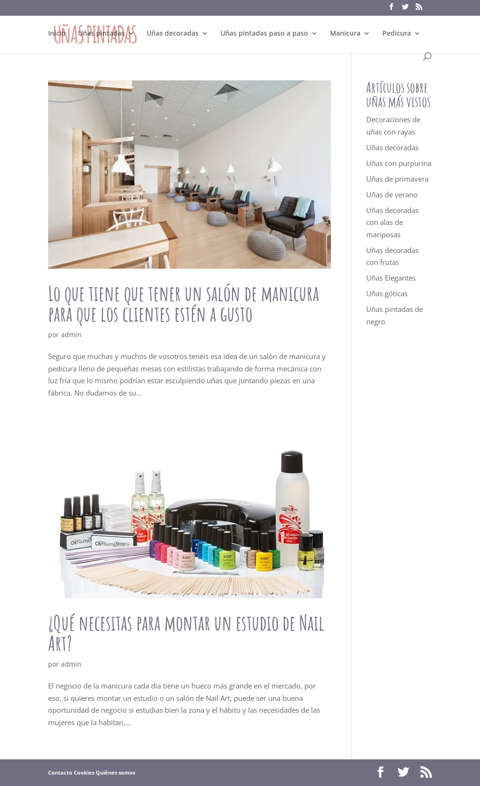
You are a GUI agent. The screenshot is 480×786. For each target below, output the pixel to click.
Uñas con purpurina (398, 163)
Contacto (60, 772)
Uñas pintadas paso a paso (264, 34)
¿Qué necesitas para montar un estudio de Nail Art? (186, 633)
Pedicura (396, 34)
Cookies (84, 772)
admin (71, 334)
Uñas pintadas (101, 34)
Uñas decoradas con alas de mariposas (392, 222)
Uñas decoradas (173, 34)
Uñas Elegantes (391, 277)
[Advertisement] (399, 508)
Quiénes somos (115, 772)
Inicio (57, 34)
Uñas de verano (392, 194)
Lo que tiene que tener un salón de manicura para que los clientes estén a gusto (183, 303)
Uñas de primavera (397, 179)
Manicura (345, 34)
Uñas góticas (387, 293)
